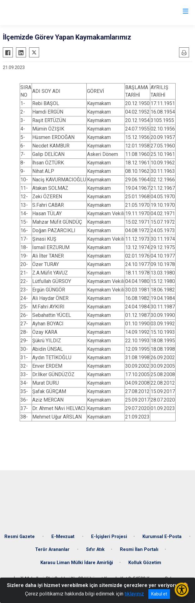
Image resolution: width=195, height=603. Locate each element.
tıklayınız (134, 594)
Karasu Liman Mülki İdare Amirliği (76, 562)
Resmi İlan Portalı (139, 549)
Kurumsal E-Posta (162, 536)
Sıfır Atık (95, 549)
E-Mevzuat (63, 536)
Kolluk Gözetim (144, 562)
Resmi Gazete (20, 536)
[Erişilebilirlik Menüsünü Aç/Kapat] (182, 590)
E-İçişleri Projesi (109, 536)
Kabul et (159, 593)
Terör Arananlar (53, 549)
